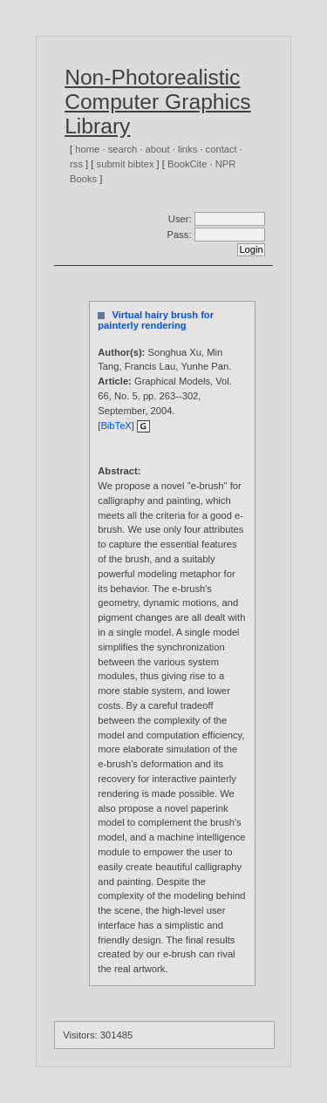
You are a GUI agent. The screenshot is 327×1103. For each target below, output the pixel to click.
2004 (162, 410)
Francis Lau (150, 366)
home (87, 149)
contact (221, 149)
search (123, 149)
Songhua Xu (174, 352)
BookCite (187, 164)
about (158, 149)
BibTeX (115, 425)
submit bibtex (125, 164)
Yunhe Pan (204, 366)
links (187, 149)
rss (76, 164)
